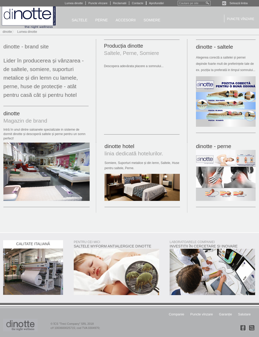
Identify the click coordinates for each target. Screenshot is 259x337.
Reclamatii (119, 3)
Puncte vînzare (97, 3)
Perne (101, 20)
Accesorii (126, 20)
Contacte (137, 3)
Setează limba (239, 3)
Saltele (79, 20)
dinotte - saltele (214, 47)
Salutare (244, 314)
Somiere (152, 20)
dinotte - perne (213, 146)
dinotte (28, 18)
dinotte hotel (119, 146)
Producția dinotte (123, 46)
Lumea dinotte (74, 3)
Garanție (225, 314)
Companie (176, 314)
